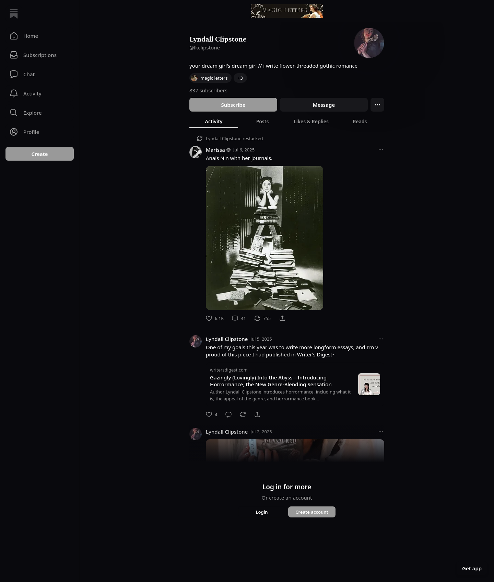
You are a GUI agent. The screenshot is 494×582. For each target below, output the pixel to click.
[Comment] (239, 318)
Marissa (215, 149)
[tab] (213, 121)
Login (262, 512)
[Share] (282, 318)
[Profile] (39, 132)
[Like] (214, 318)
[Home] (13, 13)
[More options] (380, 149)
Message (324, 104)
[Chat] (39, 74)
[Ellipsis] (377, 105)
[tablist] (286, 121)
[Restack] (262, 318)
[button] (39, 35)
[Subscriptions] (39, 55)
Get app (472, 568)
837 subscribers (208, 90)
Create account (311, 512)
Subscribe (233, 104)
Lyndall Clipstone (224, 138)
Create (39, 153)
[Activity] (39, 93)
